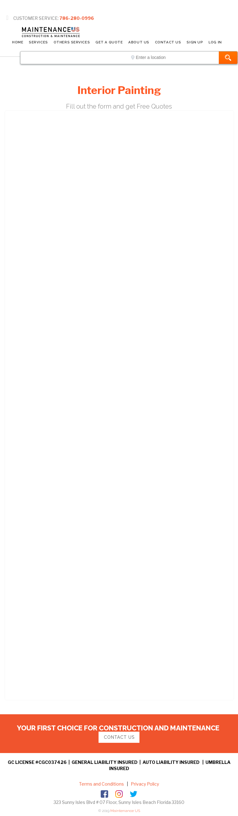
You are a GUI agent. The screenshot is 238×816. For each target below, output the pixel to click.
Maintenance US (125, 811)
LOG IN (215, 42)
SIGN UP (195, 42)
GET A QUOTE (109, 42)
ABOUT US (138, 42)
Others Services (72, 42)
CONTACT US (168, 42)
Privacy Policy (144, 784)
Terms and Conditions (101, 784)
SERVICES (38, 42)
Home (17, 42)
